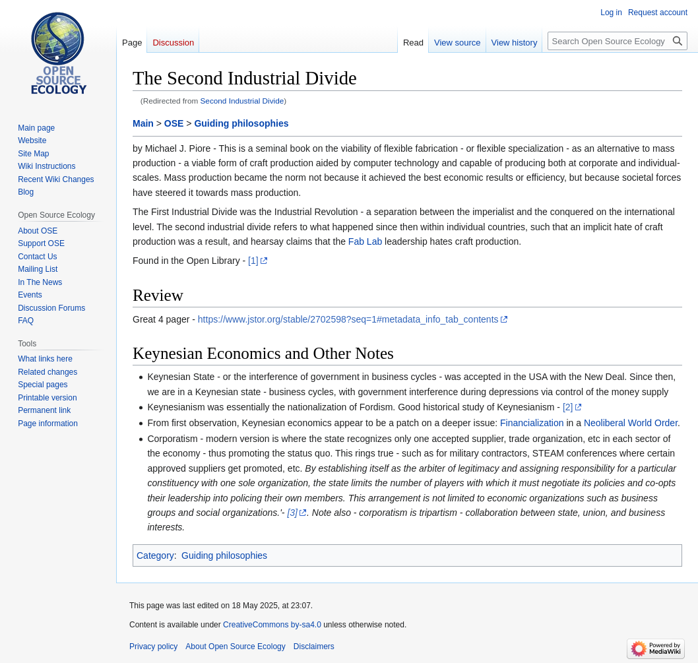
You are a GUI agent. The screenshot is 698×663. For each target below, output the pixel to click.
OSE (174, 123)
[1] (253, 260)
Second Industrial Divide (242, 100)
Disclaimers (314, 646)
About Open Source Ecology (235, 646)
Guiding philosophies (241, 123)
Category (155, 555)
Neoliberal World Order (631, 423)
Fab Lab (365, 241)
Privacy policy (153, 646)
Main (143, 123)
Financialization (532, 423)
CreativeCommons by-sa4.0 (272, 624)
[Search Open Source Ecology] (617, 41)
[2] (568, 407)
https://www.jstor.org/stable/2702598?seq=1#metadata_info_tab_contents (348, 319)
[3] (292, 512)
